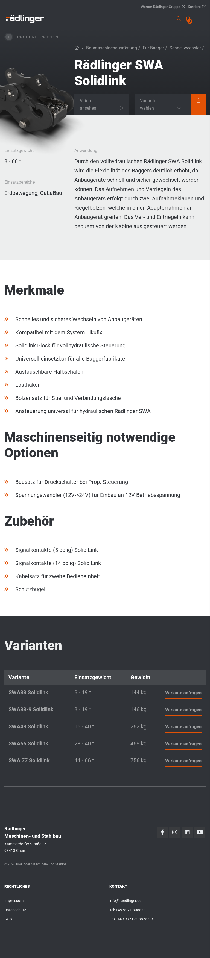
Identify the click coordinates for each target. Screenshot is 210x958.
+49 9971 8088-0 (130, 910)
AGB (8, 919)
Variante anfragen (183, 692)
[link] (25, 19)
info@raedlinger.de (125, 900)
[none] (188, 18)
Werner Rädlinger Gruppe (163, 7)
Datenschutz (15, 910)
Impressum (14, 900)
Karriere (197, 7)
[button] (201, 19)
